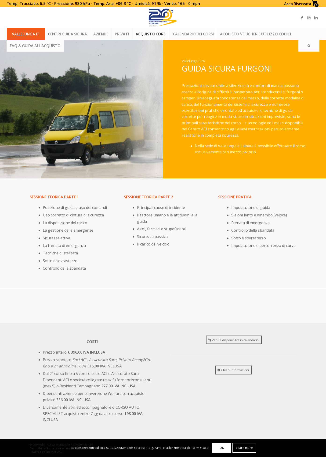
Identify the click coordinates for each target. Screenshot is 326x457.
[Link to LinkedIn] (315, 17)
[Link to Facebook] (301, 17)
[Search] (308, 46)
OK (222, 448)
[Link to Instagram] (308, 17)
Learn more (244, 448)
